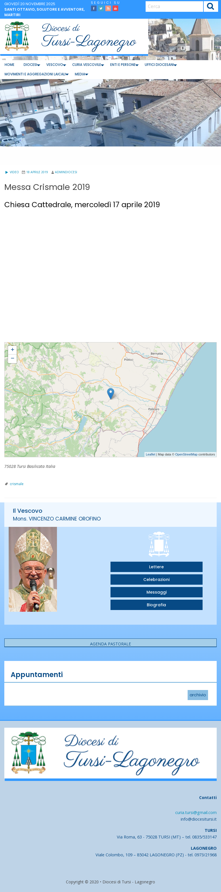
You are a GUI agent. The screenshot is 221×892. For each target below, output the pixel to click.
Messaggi (156, 592)
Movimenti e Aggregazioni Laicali (35, 74)
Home (9, 64)
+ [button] (12, 350)
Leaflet (150, 454)
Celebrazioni (156, 579)
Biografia (156, 605)
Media (80, 74)
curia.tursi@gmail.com (196, 812)
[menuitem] (9, 65)
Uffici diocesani (159, 64)
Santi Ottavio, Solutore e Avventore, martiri (44, 12)
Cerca (210, 7)
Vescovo (54, 64)
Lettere (156, 567)
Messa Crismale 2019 (21, 345)
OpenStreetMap (186, 454)
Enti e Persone (123, 64)
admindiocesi (66, 172)
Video (11, 172)
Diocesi (30, 64)
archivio (198, 695)
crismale (17, 483)
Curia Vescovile (86, 64)
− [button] (12, 358)
